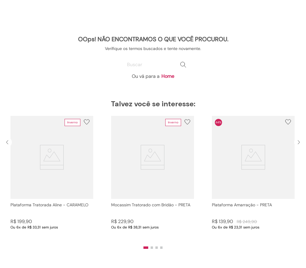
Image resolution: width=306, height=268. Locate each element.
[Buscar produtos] (183, 65)
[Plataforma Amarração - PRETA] (253, 179)
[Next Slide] (299, 142)
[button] (145, 247)
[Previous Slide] (7, 142)
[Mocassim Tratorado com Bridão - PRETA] (152, 179)
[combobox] (153, 64)
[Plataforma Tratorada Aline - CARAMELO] (51, 179)
